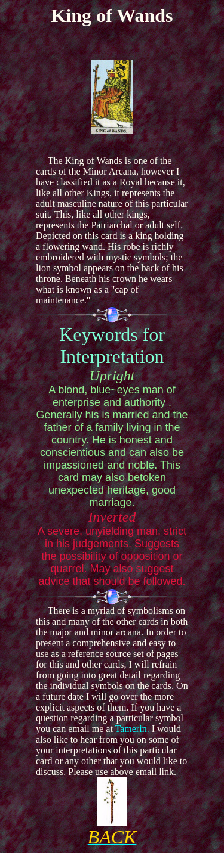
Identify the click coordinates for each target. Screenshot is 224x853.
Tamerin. (132, 729)
